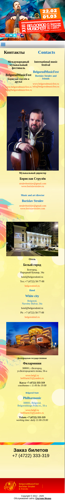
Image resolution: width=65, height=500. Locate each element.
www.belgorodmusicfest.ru (18, 87)
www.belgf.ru (32, 375)
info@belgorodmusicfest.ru (18, 90)
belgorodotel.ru (32, 286)
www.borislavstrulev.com (32, 208)
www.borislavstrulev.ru (32, 186)
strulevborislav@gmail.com (32, 183)
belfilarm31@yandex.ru (32, 378)
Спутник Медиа (43, 498)
